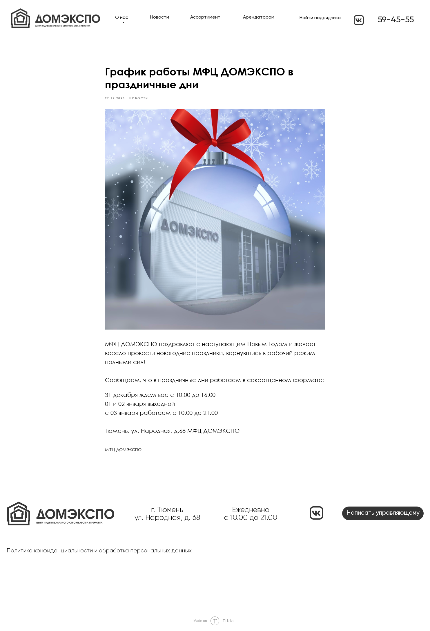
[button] (383, 513)
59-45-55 (396, 20)
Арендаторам (258, 17)
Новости (159, 17)
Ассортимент (205, 17)
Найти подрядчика (320, 18)
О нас (121, 17)
